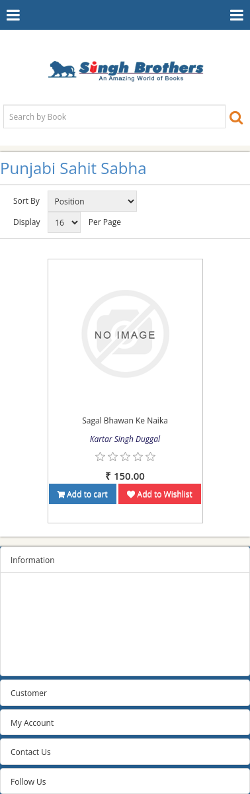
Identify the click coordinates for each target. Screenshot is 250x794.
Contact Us (31, 752)
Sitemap (26, 593)
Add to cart (83, 494)
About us (27, 643)
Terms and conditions (51, 627)
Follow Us (28, 781)
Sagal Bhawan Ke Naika (125, 420)
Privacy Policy (35, 610)
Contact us (30, 660)
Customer (29, 693)
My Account (32, 722)
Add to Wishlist (159, 494)
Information (33, 560)
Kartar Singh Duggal (125, 439)
